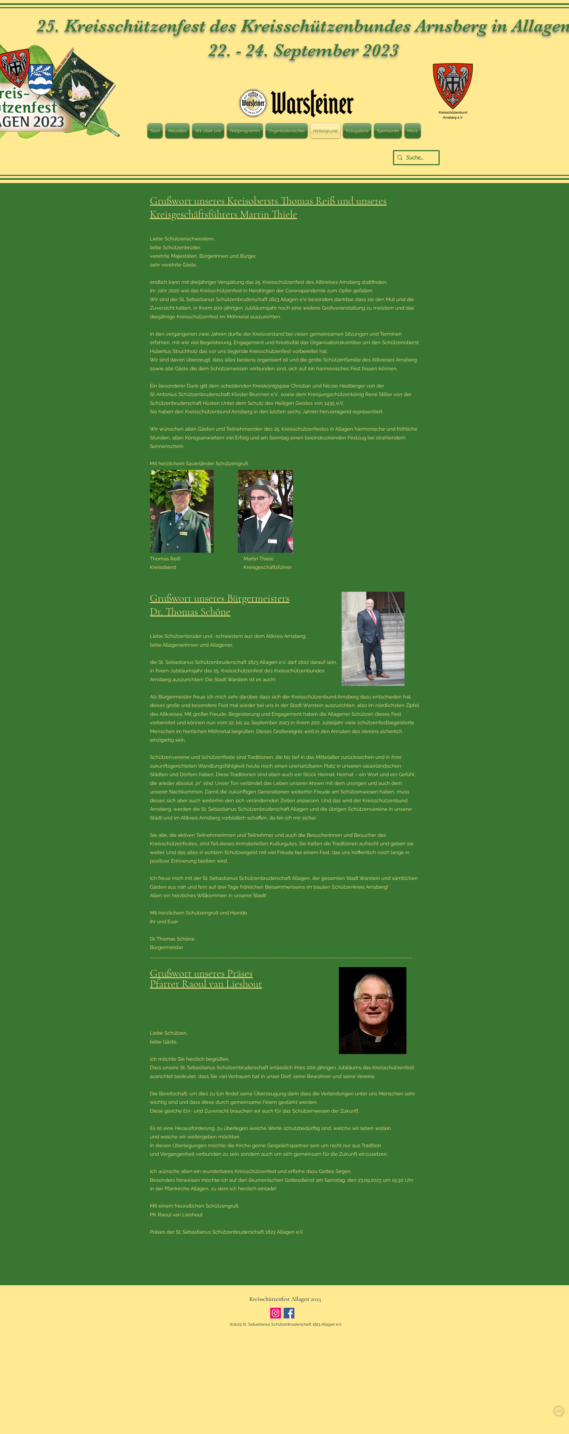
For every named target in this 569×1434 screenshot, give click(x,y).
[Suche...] (416, 157)
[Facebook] (289, 1313)
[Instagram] (275, 1313)
